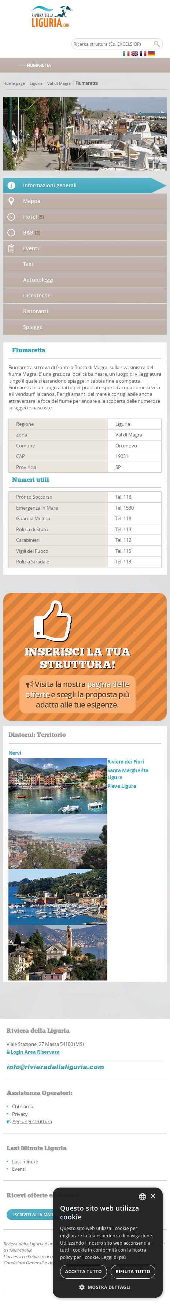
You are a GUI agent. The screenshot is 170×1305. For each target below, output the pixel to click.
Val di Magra (59, 83)
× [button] (152, 1196)
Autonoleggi (38, 279)
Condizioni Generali (23, 1262)
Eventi (31, 248)
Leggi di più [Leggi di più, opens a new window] (113, 1257)
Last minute (25, 1161)
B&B (31, 232)
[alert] (108, 1243)
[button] (107, 1286)
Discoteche (37, 295)
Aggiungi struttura (32, 1121)
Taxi (28, 263)
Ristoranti (35, 311)
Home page (14, 83)
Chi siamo (22, 1106)
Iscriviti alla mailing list (42, 1214)
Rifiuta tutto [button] (133, 1271)
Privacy (20, 1114)
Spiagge (32, 326)
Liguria (36, 83)
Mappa (31, 201)
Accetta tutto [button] (83, 1271)
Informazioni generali (50, 185)
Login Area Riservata (35, 1052)
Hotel (33, 216)
